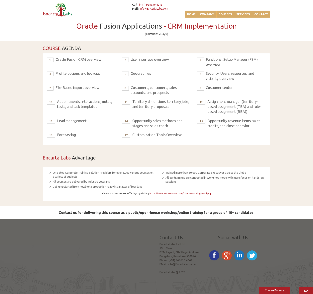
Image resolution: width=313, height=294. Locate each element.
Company (207, 14)
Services (243, 14)
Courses (225, 14)
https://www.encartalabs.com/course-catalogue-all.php (181, 193)
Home (191, 14)
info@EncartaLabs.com (154, 8)
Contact (261, 14)
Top (306, 291)
